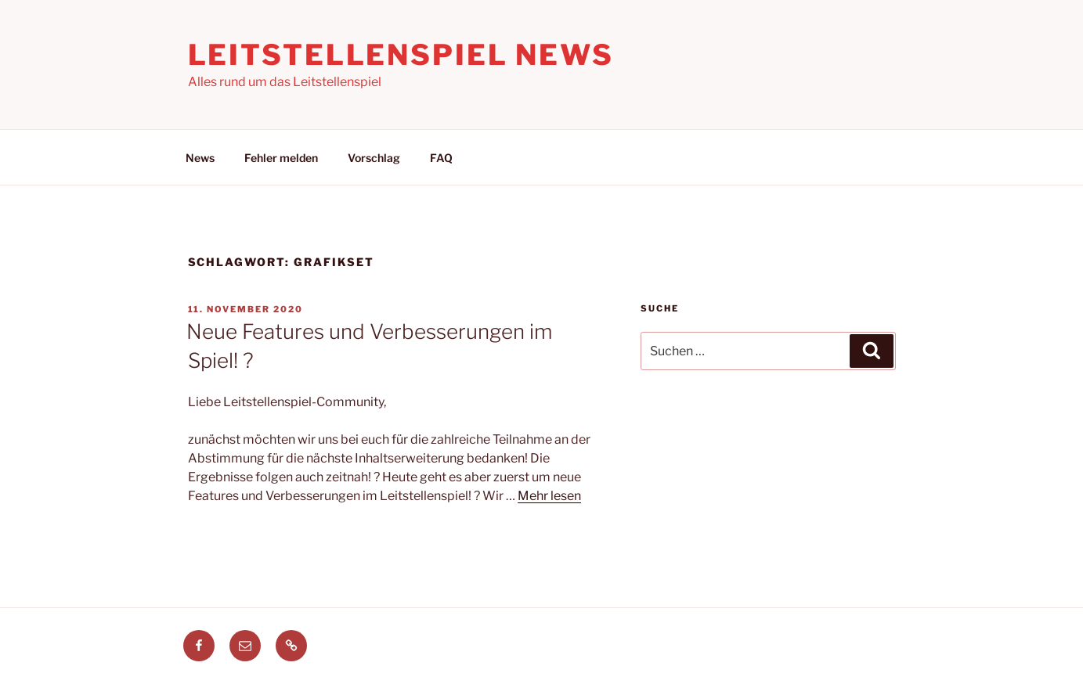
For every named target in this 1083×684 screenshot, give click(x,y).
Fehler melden (281, 157)
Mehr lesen (549, 495)
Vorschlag (374, 157)
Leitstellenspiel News (401, 55)
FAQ (441, 157)
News (200, 157)
